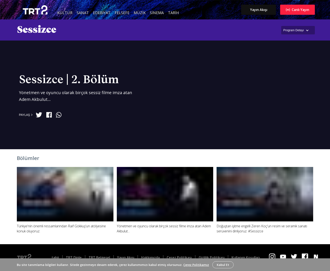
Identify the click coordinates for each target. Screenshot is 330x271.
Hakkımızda (150, 257)
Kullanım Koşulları (246, 257)
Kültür (64, 13)
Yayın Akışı (258, 9)
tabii (55, 257)
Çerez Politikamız (196, 265)
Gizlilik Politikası (212, 257)
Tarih (173, 13)
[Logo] (27, 257)
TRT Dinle (74, 257)
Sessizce (36, 30)
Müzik (140, 13)
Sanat (83, 13)
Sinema (157, 13)
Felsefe (122, 13)
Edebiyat (101, 13)
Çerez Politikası (179, 257)
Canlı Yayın (297, 9)
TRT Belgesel (99, 257)
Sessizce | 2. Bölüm (69, 80)
